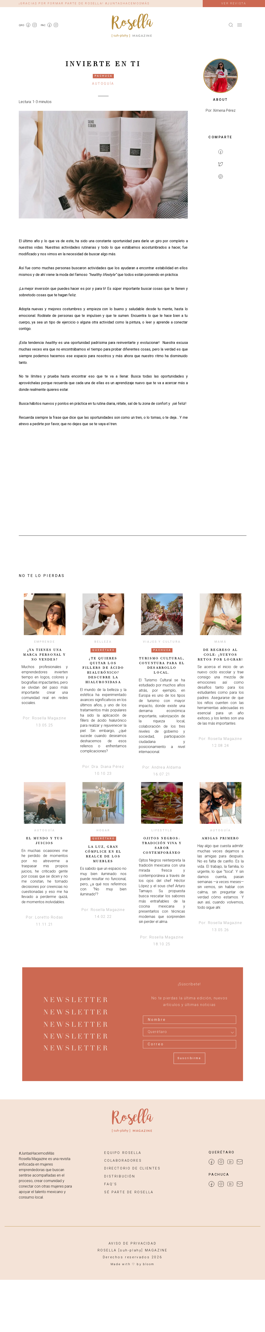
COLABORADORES (123, 1161)
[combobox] (189, 1032)
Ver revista (233, 3)
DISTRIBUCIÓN (119, 1176)
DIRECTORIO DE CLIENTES (132, 1168)
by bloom (145, 1264)
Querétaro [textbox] (157, 1032)
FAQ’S (110, 1184)
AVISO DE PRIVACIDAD (132, 1243)
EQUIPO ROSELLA (122, 1153)
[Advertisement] (220, 257)
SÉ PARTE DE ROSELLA (128, 1192)
